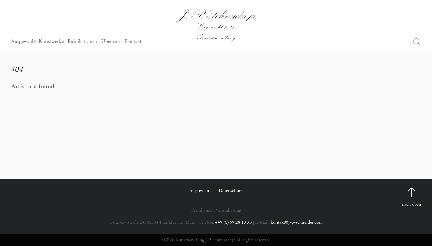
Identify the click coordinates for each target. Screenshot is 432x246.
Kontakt (133, 42)
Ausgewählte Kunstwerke (37, 42)
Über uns (110, 42)
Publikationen (82, 42)
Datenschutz (231, 191)
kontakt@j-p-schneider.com (297, 222)
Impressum (200, 191)
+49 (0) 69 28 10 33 (233, 222)
